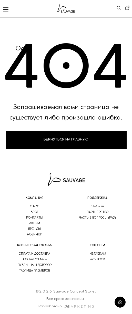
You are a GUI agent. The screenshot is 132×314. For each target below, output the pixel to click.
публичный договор (35, 265)
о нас (34, 206)
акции (34, 223)
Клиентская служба (34, 245)
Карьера (97, 206)
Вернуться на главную (66, 139)
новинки (34, 234)
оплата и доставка (34, 253)
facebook (97, 259)
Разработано (66, 306)
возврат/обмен (34, 259)
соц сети (97, 245)
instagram (97, 253)
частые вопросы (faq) (97, 217)
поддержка (97, 198)
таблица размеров (34, 270)
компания (34, 198)
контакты (34, 217)
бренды (34, 229)
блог (34, 212)
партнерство (97, 212)
